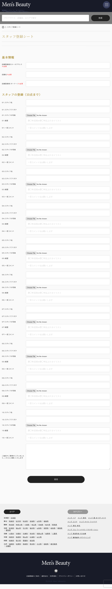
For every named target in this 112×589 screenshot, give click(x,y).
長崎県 (25, 549)
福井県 (32, 533)
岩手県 (18, 526)
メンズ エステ (72, 526)
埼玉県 (33, 529)
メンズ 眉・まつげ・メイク (97, 522)
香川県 (18, 545)
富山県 (18, 533)
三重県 (54, 538)
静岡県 (60, 533)
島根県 (18, 542)
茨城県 (40, 529)
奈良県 (32, 538)
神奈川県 (19, 529)
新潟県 (11, 533)
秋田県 (25, 526)
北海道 (13, 522)
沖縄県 (8, 551)
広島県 (32, 542)
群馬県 (54, 529)
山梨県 (39, 533)
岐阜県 (53, 533)
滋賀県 (47, 538)
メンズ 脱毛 (82, 522)
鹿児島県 (54, 549)
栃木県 (47, 529)
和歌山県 (40, 538)
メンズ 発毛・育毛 (74, 530)
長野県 (46, 533)
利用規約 (53, 581)
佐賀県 (18, 549)
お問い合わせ (81, 581)
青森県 (11, 526)
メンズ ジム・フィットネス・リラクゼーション (83, 534)
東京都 (11, 529)
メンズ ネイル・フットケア (88, 526)
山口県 (39, 542)
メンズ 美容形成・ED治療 (77, 538)
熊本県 (32, 549)
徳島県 (11, 545)
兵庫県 (25, 538)
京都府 (18, 538)
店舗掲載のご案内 (33, 581)
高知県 (32, 545)
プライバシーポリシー (66, 581)
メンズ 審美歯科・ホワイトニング (79, 542)
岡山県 (25, 542)
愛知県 (8, 535)
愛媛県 (25, 545)
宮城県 (32, 526)
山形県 (39, 526)
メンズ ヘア (72, 522)
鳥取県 (11, 542)
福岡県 (11, 549)
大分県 (39, 549)
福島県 (46, 526)
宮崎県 (46, 549)
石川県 (25, 533)
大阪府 (11, 538)
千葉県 (27, 529)
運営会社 (45, 581)
